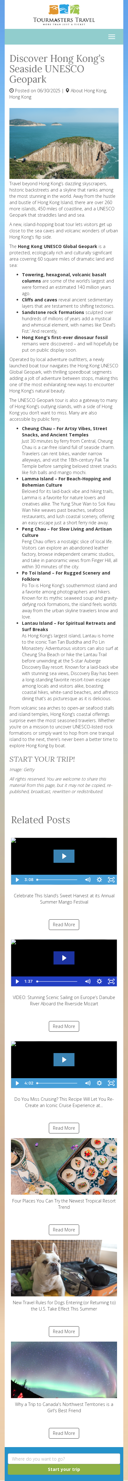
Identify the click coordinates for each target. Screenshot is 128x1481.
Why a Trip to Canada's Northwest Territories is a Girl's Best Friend (64, 1377)
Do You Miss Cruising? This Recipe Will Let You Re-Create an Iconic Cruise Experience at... (64, 1072)
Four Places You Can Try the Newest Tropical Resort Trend (64, 1174)
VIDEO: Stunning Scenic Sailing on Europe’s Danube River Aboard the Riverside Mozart (64, 971)
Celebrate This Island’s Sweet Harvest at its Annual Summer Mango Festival (64, 869)
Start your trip (64, 1469)
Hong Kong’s (21, 237)
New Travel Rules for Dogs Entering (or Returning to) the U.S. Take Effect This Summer (64, 1276)
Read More (64, 924)
